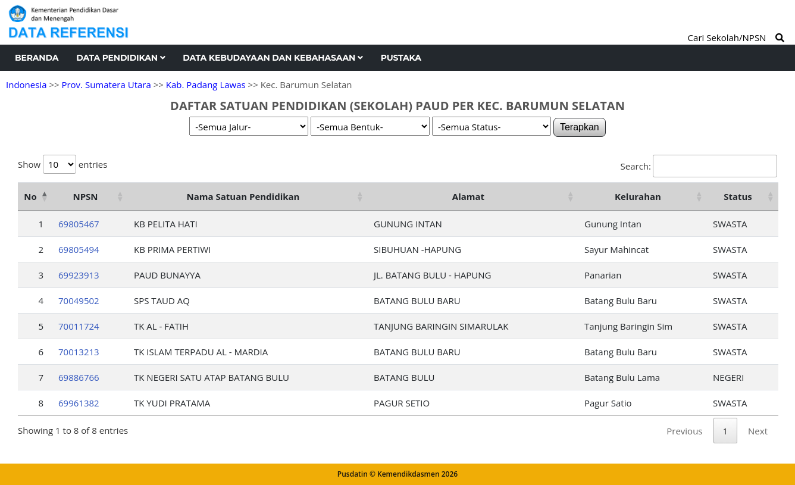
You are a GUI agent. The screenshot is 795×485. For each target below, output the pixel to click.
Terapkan (579, 127)
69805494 (78, 249)
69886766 (78, 377)
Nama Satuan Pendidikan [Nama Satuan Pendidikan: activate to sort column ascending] (243, 196)
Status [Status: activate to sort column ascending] (738, 196)
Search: (699, 166)
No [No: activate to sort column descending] (30, 196)
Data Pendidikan (120, 57)
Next (758, 431)
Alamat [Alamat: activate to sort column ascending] (468, 196)
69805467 (78, 224)
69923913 (78, 275)
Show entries (62, 164)
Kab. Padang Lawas (206, 84)
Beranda (36, 57)
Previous (684, 431)
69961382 (78, 403)
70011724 (78, 326)
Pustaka (401, 57)
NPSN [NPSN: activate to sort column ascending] (85, 196)
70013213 (78, 352)
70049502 (78, 300)
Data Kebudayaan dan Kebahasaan (272, 57)
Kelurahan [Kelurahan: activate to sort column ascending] (638, 196)
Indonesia (26, 84)
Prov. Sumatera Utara (106, 84)
